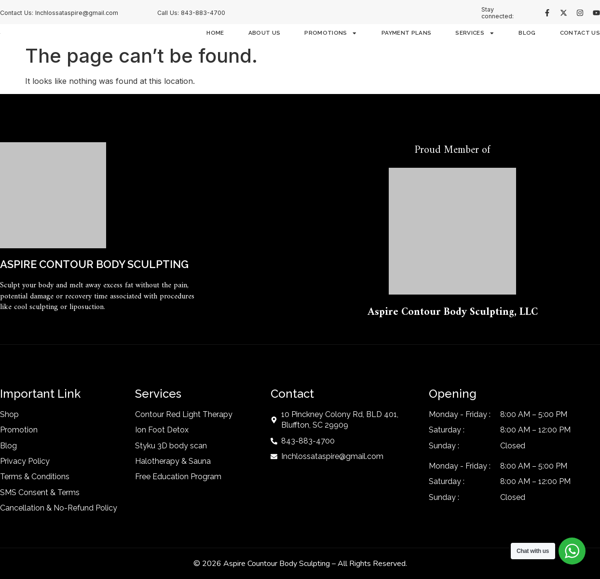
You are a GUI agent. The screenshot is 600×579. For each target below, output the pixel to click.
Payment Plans (406, 33)
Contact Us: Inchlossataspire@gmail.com (59, 12)
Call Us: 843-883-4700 (191, 12)
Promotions (330, 33)
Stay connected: (497, 13)
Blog (526, 33)
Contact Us (580, 33)
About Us (264, 33)
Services (474, 33)
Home (215, 33)
